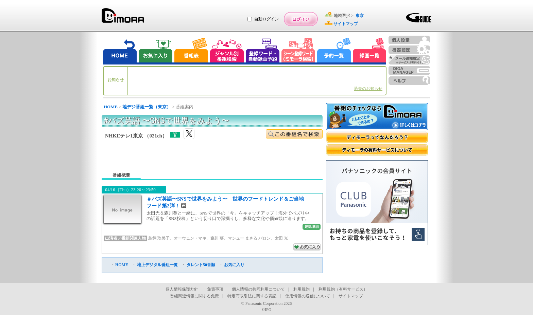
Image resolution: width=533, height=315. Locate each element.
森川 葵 (217, 238)
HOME (111, 106)
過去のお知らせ (368, 88)
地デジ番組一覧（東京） (146, 106)
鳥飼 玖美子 (159, 238)
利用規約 (301, 289)
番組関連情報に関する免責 (194, 296)
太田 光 (281, 238)
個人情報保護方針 (182, 289)
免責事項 (215, 289)
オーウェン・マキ (190, 238)
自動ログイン (266, 19)
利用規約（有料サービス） (343, 289)
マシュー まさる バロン (249, 238)
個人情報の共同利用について (258, 289)
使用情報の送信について (307, 296)
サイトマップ (351, 296)
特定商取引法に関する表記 (251, 296)
